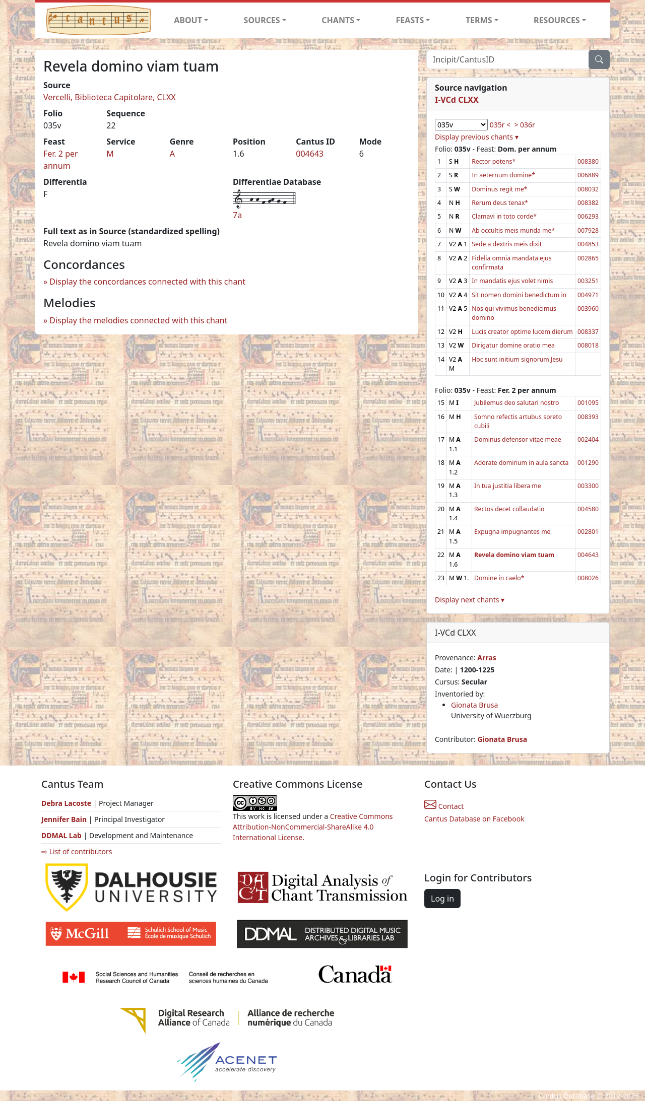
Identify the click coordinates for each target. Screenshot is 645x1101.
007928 (588, 230)
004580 (588, 509)
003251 (588, 281)
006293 (588, 216)
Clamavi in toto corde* (504, 216)
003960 (588, 308)
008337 (588, 331)
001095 (588, 402)
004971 (588, 295)
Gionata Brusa (474, 705)
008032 (588, 189)
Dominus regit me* (499, 189)
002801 (588, 531)
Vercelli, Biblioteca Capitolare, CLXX (109, 97)
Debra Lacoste (66, 803)
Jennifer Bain (65, 819)
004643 (310, 153)
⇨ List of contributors (76, 851)
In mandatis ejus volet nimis (512, 281)
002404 (588, 439)
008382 (588, 202)
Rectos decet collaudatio (509, 509)
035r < (500, 124)
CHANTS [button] (337, 20)
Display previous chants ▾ (477, 137)
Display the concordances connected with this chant (147, 281)
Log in (442, 898)
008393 (588, 416)
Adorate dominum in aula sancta (521, 462)
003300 (588, 485)
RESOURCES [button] (557, 20)
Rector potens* (493, 161)
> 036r (524, 124)
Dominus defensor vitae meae (517, 439)
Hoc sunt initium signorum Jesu (517, 359)
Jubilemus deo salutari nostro (516, 402)
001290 (588, 462)
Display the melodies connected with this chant (138, 320)
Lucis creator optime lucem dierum (522, 331)
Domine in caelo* (499, 578)
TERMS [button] (479, 20)
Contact (444, 806)
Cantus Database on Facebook (474, 818)
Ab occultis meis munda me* (513, 230)
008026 (588, 578)
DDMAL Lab (61, 835)
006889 (588, 175)
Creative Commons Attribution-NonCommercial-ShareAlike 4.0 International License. (313, 826)
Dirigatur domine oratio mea (513, 345)
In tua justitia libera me (507, 485)
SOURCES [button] (262, 20)
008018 (588, 345)
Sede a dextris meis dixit (507, 244)
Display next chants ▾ (469, 599)
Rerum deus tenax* (500, 202)
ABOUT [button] (188, 20)
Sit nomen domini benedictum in (519, 295)
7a (237, 215)
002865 (588, 258)
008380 (588, 161)
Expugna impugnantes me (512, 531)
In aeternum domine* (503, 175)
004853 (588, 244)
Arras (486, 657)
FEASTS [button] (410, 20)
